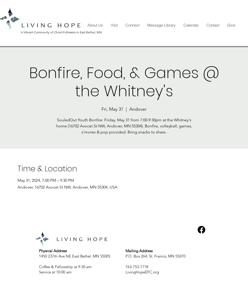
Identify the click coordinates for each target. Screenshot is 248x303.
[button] (95, 25)
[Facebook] (201, 230)
